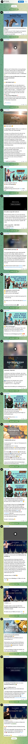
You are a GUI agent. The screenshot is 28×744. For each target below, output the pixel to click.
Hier (5, 161)
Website (20, 265)
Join (21, 1)
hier (17, 510)
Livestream (6, 513)
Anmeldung (8, 102)
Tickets (11, 228)
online (20, 188)
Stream (24, 300)
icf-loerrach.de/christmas (20, 697)
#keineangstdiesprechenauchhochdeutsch (13, 267)
